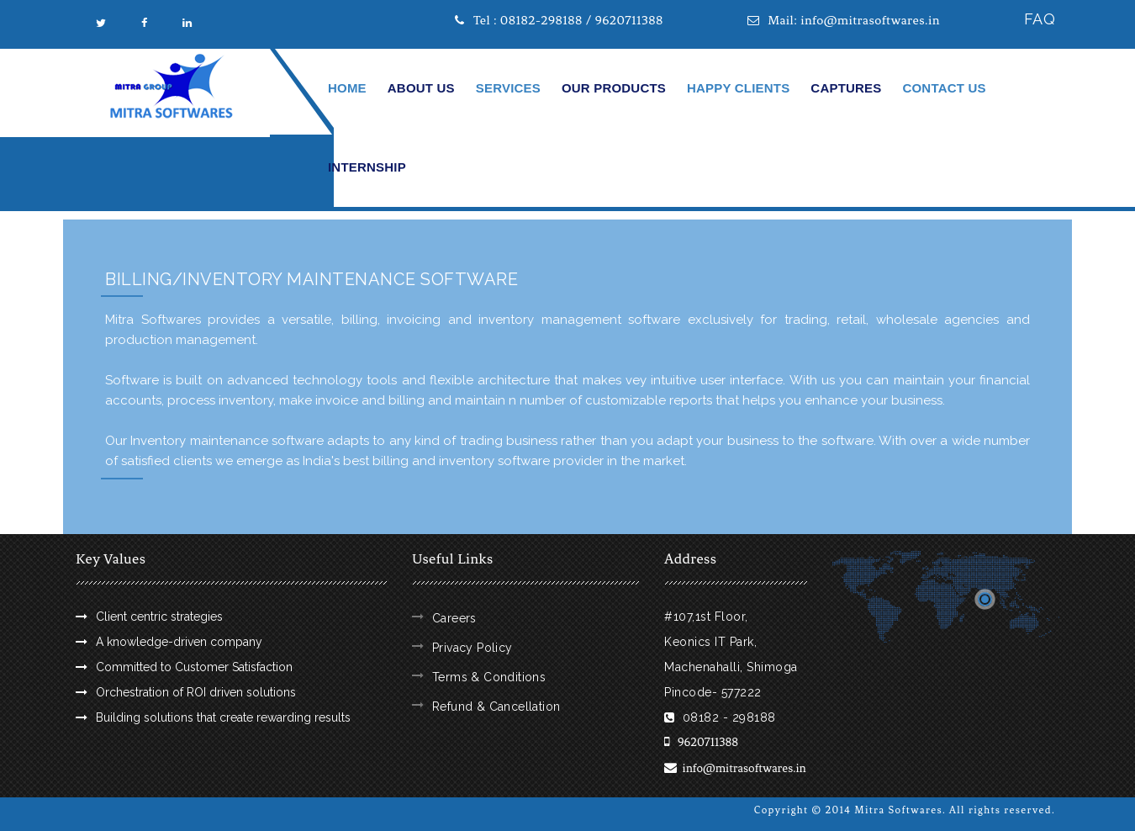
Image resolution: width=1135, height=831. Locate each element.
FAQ (1039, 19)
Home (347, 88)
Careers (454, 618)
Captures (845, 88)
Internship (367, 167)
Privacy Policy (472, 647)
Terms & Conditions (489, 677)
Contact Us (943, 88)
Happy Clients (738, 88)
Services (508, 88)
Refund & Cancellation (496, 706)
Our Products (614, 88)
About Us (421, 88)
